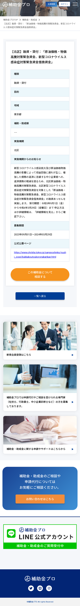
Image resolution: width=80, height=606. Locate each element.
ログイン (64, 4)
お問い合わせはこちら (40, 499)
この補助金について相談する (40, 274)
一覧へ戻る (40, 296)
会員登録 (51, 4)
